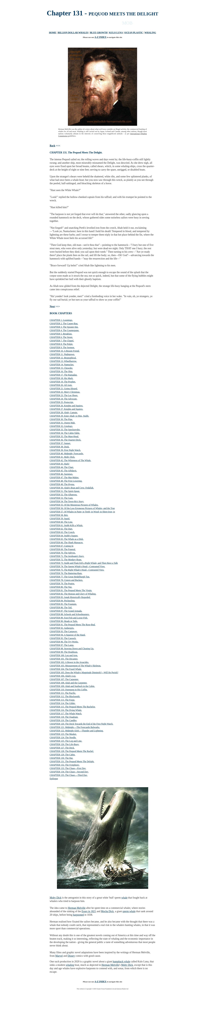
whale (124, 897)
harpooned (78, 914)
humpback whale (121, 961)
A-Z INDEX (100, 37)
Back (52, 145)
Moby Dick (56, 897)
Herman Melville (76, 908)
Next (52, 306)
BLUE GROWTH (98, 32)
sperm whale (128, 911)
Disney (71, 955)
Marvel (59, 955)
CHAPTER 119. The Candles (63, 720)
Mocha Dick (107, 911)
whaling (70, 965)
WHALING (150, 32)
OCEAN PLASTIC (133, 32)
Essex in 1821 (89, 911)
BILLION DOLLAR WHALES (73, 32)
